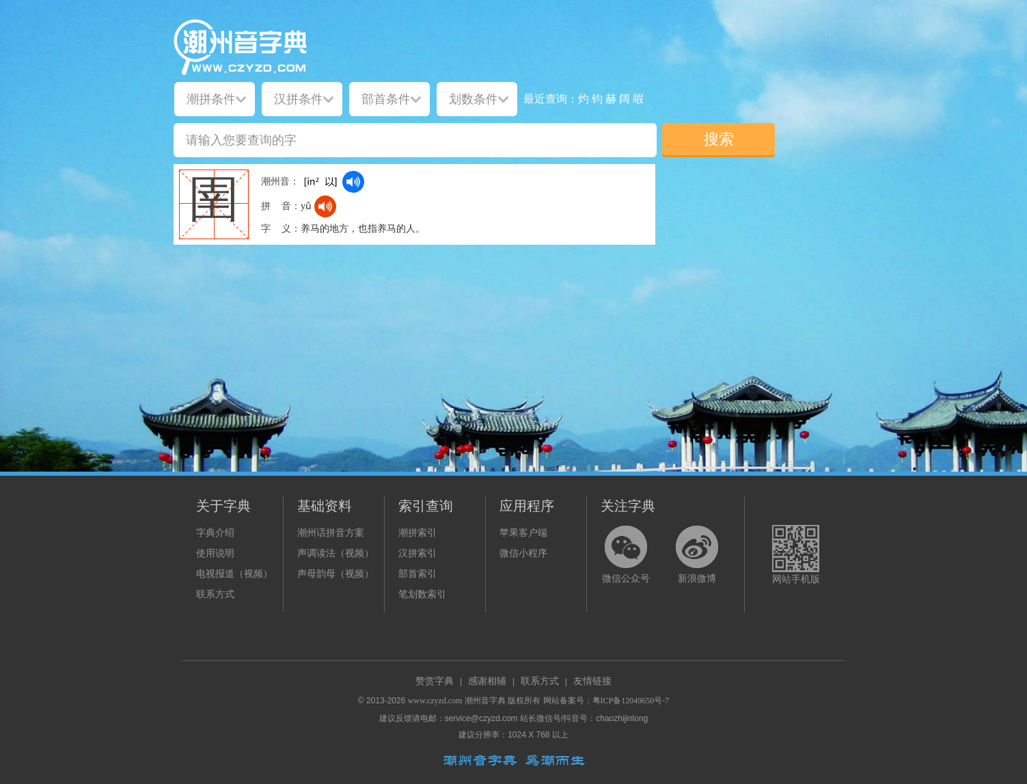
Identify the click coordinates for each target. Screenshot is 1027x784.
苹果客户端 (523, 533)
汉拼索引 (417, 553)
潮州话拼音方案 (330, 533)
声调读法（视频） (335, 553)
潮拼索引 (417, 533)
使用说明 (215, 553)
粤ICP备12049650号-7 (631, 700)
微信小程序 (523, 553)
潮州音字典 (485, 700)
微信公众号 (626, 578)
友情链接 (592, 681)
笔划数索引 (422, 594)
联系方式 (215, 594)
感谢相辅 (487, 681)
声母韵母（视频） (335, 574)
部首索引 (417, 574)
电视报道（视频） (234, 574)
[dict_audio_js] (353, 182)
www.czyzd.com (435, 700)
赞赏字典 (434, 681)
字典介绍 (215, 533)
